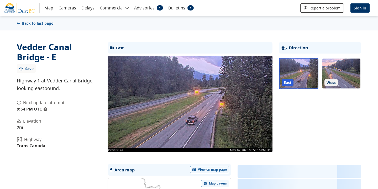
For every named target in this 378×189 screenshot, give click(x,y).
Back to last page (35, 23)
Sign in (360, 8)
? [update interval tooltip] (45, 109)
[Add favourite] (26, 68)
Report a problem (322, 8)
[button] (114, 7)
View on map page (209, 169)
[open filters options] (215, 183)
